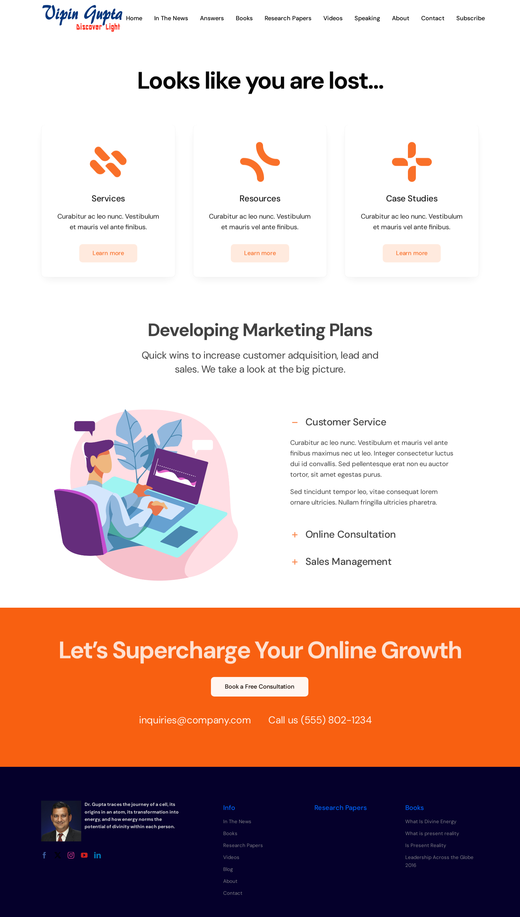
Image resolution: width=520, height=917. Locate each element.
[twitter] (57, 855)
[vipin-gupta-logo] (82, 7)
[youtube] (84, 855)
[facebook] (44, 855)
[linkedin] (97, 855)
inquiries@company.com (189, 719)
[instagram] (71, 855)
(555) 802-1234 (330, 719)
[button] (374, 417)
